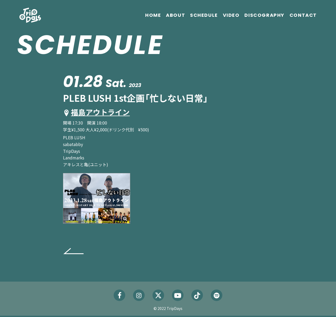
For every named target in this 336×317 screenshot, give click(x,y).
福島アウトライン (103, 112)
